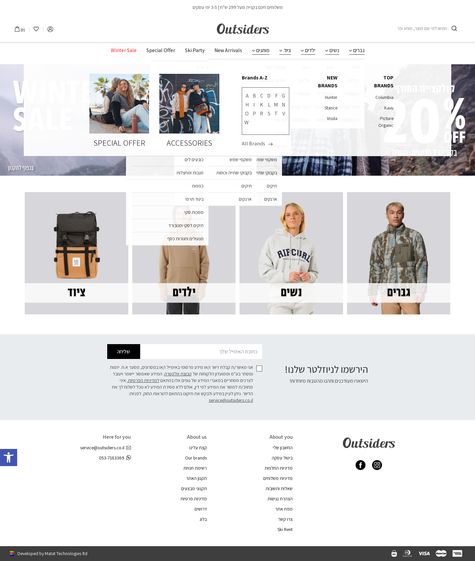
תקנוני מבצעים (194, 488)
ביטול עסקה (282, 458)
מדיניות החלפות (279, 468)
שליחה (123, 351)
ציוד (287, 50)
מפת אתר (284, 509)
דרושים (201, 509)
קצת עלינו (198, 448)
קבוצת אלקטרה (178, 374)
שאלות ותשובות (279, 488)
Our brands (196, 458)
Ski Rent (285, 529)
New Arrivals (228, 50)
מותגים (262, 50)
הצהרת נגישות (280, 499)
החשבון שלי (283, 448)
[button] (8, 457)
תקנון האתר (196, 478)
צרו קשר (285, 519)
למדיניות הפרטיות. (143, 380)
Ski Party (195, 50)
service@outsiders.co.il (231, 400)
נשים (334, 50)
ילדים (310, 50)
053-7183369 (115, 458)
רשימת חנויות (195, 468)
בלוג (203, 519)
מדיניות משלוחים (278, 478)
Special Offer (160, 50)
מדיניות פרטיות (193, 499)
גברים (358, 50)
